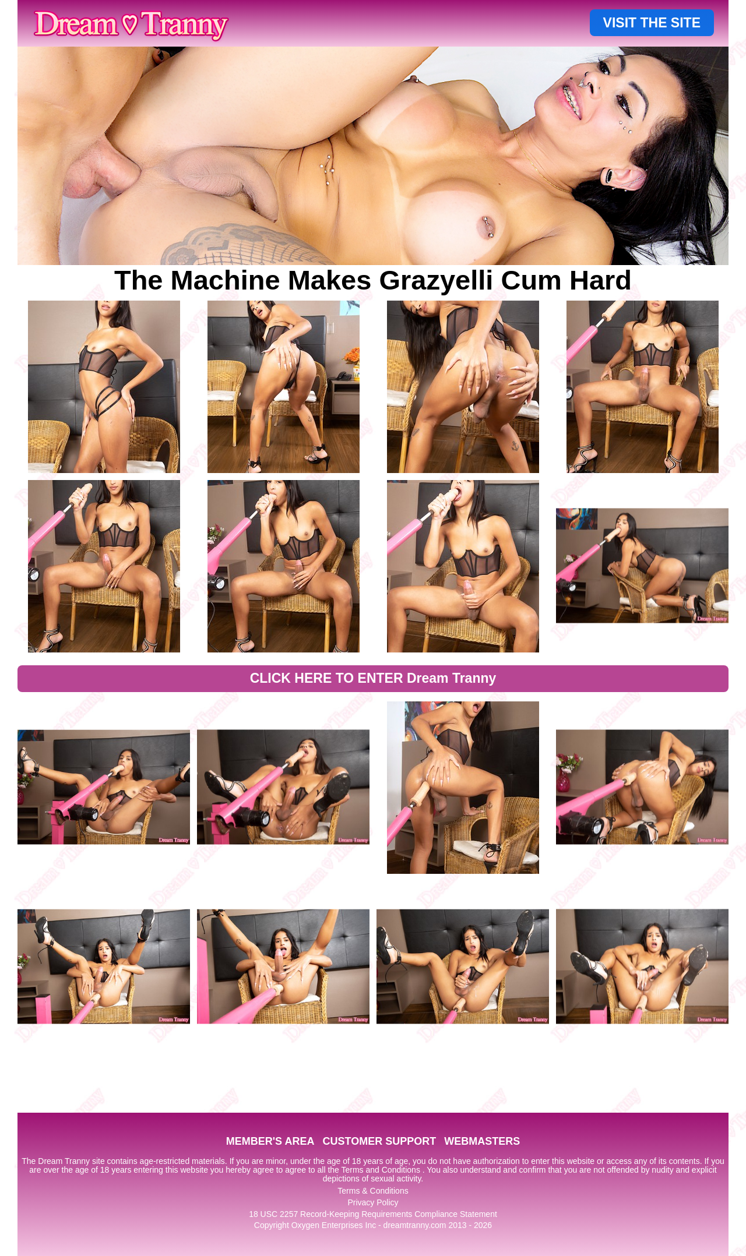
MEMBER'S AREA (270, 1141)
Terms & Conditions (372, 1190)
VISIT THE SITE (652, 22)
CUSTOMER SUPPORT (379, 1141)
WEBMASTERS (482, 1141)
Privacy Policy (372, 1202)
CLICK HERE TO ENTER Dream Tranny (373, 678)
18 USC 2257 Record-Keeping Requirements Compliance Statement (373, 1214)
